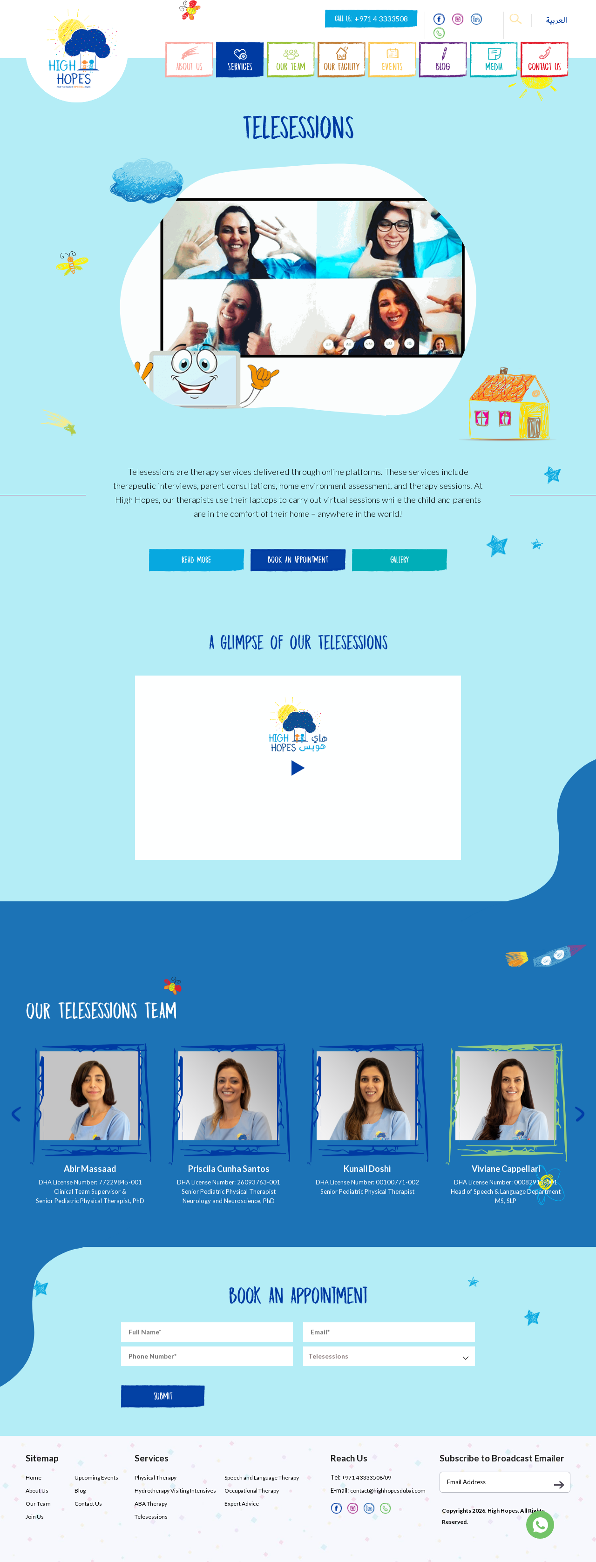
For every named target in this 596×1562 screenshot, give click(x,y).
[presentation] (16, 1140)
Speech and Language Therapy (261, 1477)
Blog (80, 1490)
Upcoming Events (96, 1477)
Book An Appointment (298, 559)
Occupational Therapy (251, 1490)
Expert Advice (241, 1503)
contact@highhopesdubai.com (388, 1490)
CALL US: (371, 18)
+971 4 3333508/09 (366, 1477)
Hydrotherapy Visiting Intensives (175, 1490)
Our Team (38, 1503)
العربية (556, 20)
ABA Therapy (151, 1503)
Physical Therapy (155, 1477)
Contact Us (88, 1503)
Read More (196, 559)
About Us (37, 1490)
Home (33, 1477)
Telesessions (151, 1516)
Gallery (399, 559)
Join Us (35, 1516)
